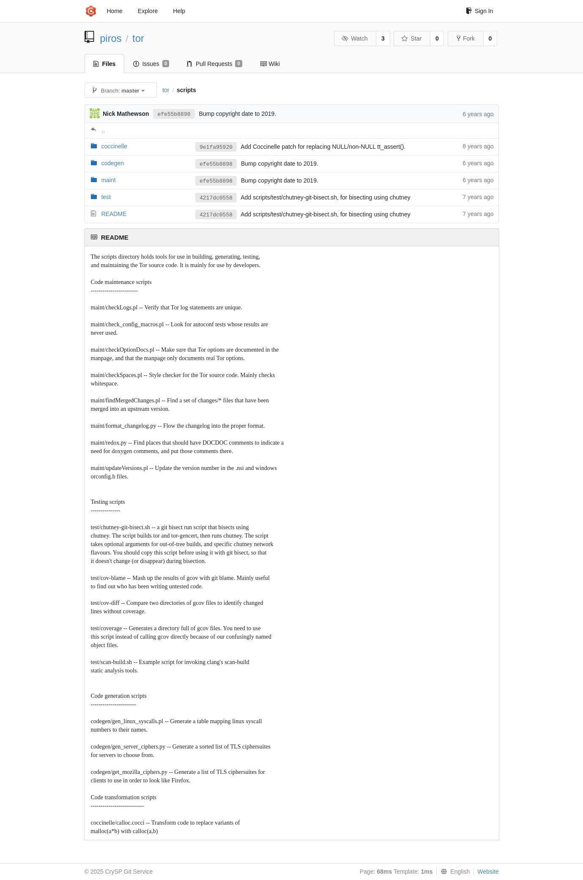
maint (108, 180)
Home (115, 11)
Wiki (270, 63)
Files (104, 63)
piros (111, 38)
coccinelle (114, 146)
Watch (355, 38)
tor (138, 38)
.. (103, 130)
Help (179, 11)
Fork (466, 38)
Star (411, 38)
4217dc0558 (216, 198)
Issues (151, 64)
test (106, 197)
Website (487, 871)
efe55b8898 (173, 114)
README (113, 213)
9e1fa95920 (216, 147)
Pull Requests (214, 64)
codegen (112, 163)
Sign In (479, 11)
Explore (148, 11)
